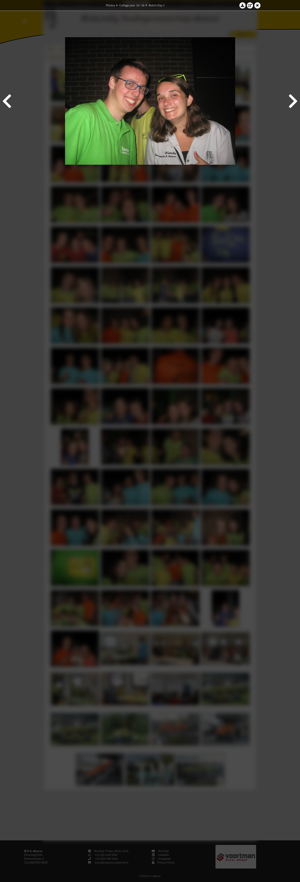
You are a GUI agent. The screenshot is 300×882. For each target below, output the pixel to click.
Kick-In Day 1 (157, 5)
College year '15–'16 (131, 5)
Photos (110, 5)
